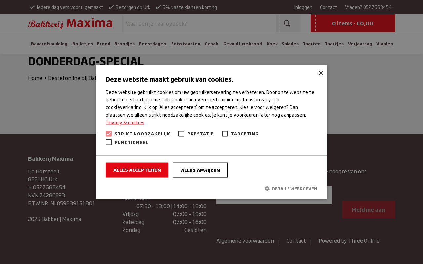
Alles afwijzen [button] (200, 170)
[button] (211, 188)
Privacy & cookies (125, 122)
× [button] (319, 72)
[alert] (211, 132)
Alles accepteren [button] (137, 169)
